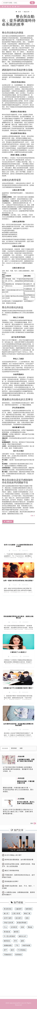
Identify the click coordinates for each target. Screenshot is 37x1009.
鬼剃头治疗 (23, 936)
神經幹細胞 (26, 945)
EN (17, 6)
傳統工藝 (27, 913)
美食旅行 (7, 11)
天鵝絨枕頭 (8, 954)
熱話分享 (12, 11)
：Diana (13, 550)
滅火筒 (6, 913)
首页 (19, 11)
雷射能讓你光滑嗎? (10, 881)
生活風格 (21, 799)
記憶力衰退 (16, 913)
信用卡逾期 (8, 918)
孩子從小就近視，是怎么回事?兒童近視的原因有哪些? (26, 803)
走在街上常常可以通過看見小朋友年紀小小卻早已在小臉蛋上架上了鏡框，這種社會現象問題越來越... (18, 811)
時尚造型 (21, 778)
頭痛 (22, 927)
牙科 (15, 941)
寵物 (27, 918)
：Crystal (12, 729)
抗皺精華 (18, 909)
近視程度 (14, 927)
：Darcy (13, 692)
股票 (12, 950)
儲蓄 (22, 941)
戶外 (17, 945)
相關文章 (8, 521)
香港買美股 (8, 909)
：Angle (13, 585)
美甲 (5, 950)
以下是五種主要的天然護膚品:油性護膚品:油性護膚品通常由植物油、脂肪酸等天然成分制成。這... (18, 769)
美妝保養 (2, 11)
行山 (5, 927)
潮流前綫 (14, 748)
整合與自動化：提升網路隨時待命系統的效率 (19, 20)
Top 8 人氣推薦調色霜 (18, 850)
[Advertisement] (18, 977)
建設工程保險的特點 (10, 870)
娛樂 (21, 748)
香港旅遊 (7, 931)
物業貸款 (7, 941)
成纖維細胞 (8, 945)
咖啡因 (16, 931)
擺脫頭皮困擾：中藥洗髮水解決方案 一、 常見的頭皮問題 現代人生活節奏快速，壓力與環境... (18, 789)
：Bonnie (12, 622)
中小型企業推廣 (9, 936)
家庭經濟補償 (22, 922)
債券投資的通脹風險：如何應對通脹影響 (17, 859)
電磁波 (30, 927)
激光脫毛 (18, 918)
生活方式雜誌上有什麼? (12, 855)
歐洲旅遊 (18, 954)
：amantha (13, 656)
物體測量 (29, 909)
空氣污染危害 (8, 922)
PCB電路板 (22, 950)
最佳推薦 (5, 748)
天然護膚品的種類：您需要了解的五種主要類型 (26, 760)
